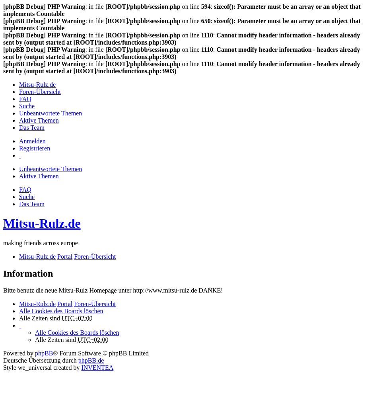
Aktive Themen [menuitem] (39, 120)
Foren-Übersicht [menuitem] (40, 91)
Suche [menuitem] (27, 106)
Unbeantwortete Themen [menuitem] (50, 113)
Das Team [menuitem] (32, 127)
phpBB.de (91, 360)
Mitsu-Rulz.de (42, 223)
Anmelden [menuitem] (32, 141)
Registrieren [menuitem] (34, 148)
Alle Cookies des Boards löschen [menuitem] (61, 311)
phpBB (44, 353)
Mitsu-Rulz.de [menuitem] (37, 84)
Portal (64, 256)
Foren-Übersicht (95, 304)
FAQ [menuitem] (25, 99)
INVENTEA (97, 367)
